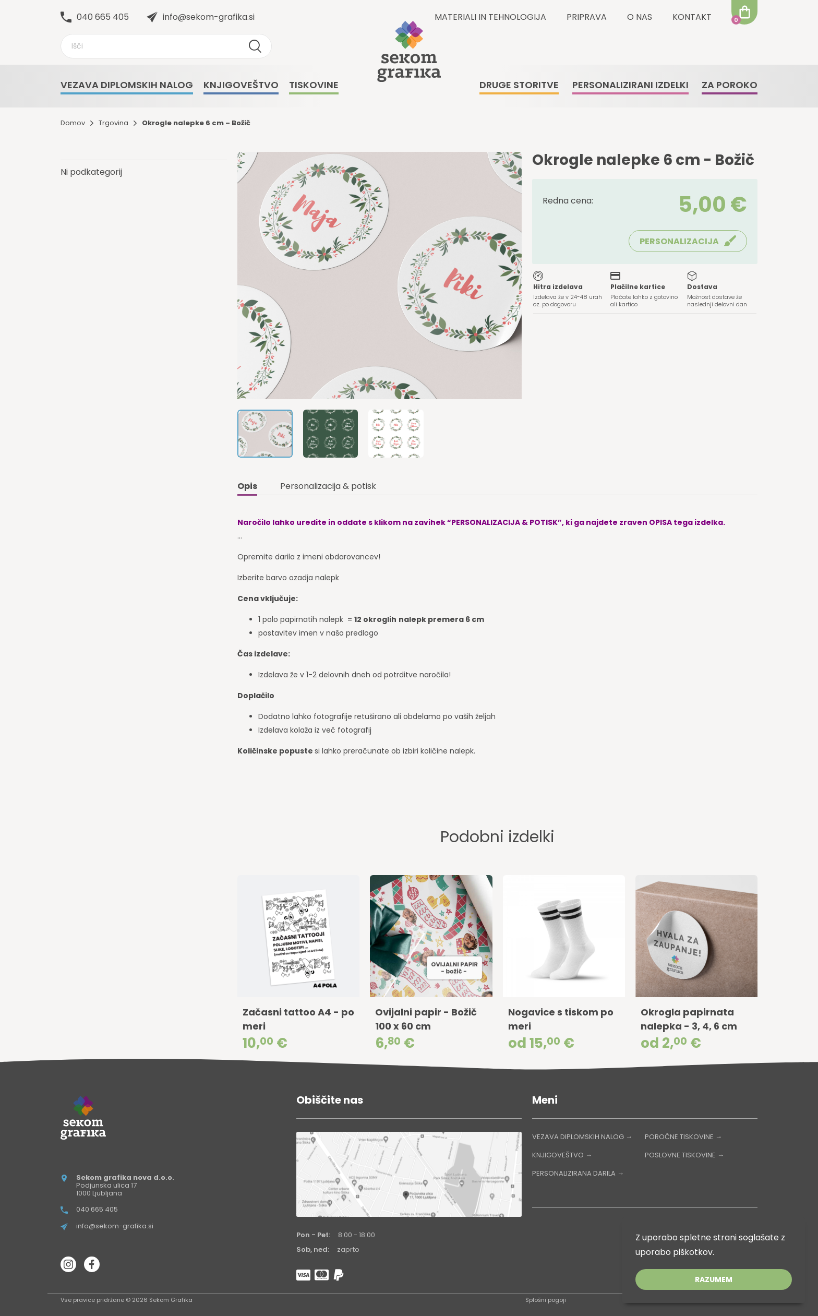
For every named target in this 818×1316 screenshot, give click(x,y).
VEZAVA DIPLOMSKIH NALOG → (582, 1137)
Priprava (587, 17)
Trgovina (113, 123)
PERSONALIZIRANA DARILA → (578, 1173)
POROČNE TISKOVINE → (683, 1137)
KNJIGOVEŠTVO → (562, 1155)
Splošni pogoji (545, 1300)
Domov (73, 123)
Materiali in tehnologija (490, 17)
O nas (639, 17)
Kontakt (692, 17)
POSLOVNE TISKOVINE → (684, 1155)
